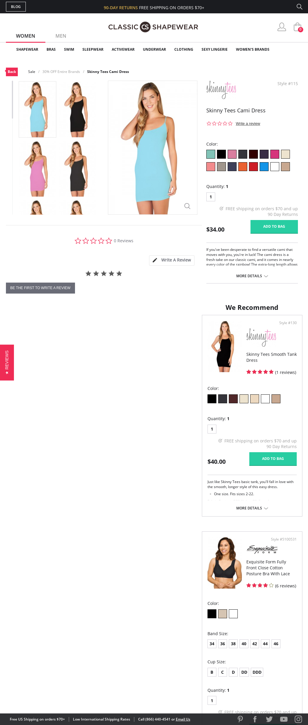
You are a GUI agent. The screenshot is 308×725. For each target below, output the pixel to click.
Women (25, 36)
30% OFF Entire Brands (61, 71)
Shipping (115, 646)
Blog (16, 6)
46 (229, 433)
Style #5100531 (282, 328)
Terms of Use (52, 698)
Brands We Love (201, 637)
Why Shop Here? (201, 618)
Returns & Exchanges (130, 656)
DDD (210, 461)
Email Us (183, 719)
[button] (7, 362)
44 (218, 433)
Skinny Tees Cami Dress (108, 71)
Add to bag (274, 226)
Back (12, 71)
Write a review (248, 123)
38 (186, 433)
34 (165, 433)
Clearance (289, 49)
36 (175, 433)
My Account (119, 627)
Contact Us (119, 666)
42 (207, 433)
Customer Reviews (204, 627)
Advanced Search (125, 618)
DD (197, 461)
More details (249, 276)
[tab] (171, 260)
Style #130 (137, 328)
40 (197, 433)
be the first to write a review (40, 288)
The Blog (194, 646)
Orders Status (122, 637)
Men (60, 36)
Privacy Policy (199, 656)
